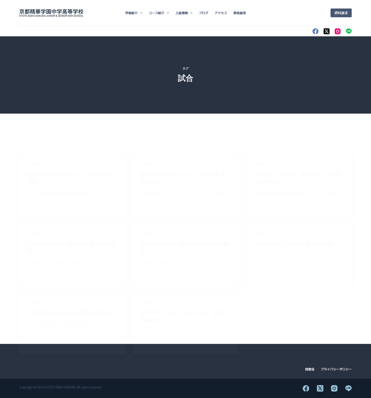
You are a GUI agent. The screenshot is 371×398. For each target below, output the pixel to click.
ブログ (203, 13)
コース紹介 (160, 13)
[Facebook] (315, 31)
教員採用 (239, 13)
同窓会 (309, 369)
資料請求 (341, 12)
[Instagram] (338, 31)
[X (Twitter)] (327, 31)
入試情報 (185, 13)
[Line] (349, 31)
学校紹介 (134, 13)
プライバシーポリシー (336, 369)
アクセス (221, 13)
